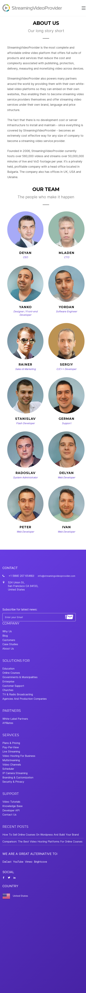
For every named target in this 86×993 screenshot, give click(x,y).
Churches (7, 690)
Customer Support (13, 685)
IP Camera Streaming (15, 773)
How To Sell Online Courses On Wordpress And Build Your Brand (40, 834)
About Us (8, 648)
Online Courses (11, 672)
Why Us (7, 631)
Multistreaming (11, 760)
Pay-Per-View (10, 747)
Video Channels (11, 764)
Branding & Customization (17, 777)
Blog (5, 635)
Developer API (11, 810)
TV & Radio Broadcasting (17, 694)
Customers (8, 640)
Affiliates (7, 723)
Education (8, 668)
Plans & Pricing (11, 743)
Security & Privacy (13, 781)
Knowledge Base (12, 806)
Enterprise (8, 681)
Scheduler (8, 768)
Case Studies (10, 644)
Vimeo (28, 861)
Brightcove (40, 861)
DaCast (6, 861)
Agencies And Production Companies (24, 698)
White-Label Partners (15, 718)
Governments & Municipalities (20, 677)
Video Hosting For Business (18, 755)
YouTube (18, 861)
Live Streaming (11, 751)
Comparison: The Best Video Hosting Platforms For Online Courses (42, 841)
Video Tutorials (11, 801)
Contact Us (9, 814)
